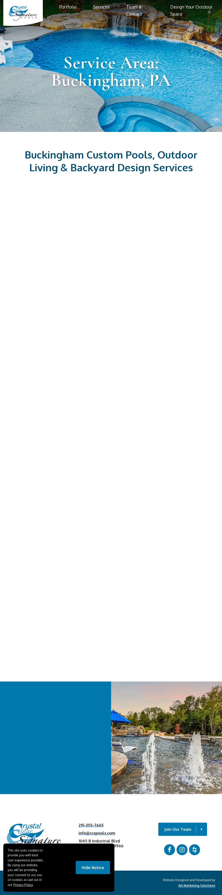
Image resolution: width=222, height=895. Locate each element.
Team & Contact (134, 10)
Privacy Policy (23, 885)
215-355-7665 (91, 827)
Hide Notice (93, 867)
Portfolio (68, 7)
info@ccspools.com (97, 835)
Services (101, 7)
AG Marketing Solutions (196, 885)
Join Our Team (183, 829)
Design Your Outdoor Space (191, 10)
